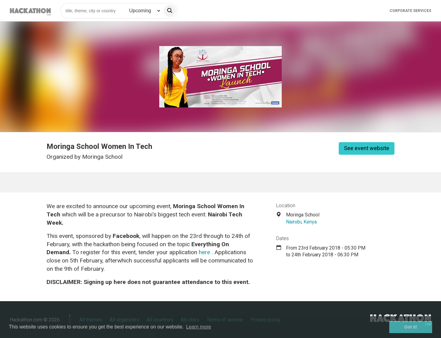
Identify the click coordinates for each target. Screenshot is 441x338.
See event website (366, 148)
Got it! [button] (410, 326)
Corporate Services (410, 11)
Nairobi (293, 222)
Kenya (310, 222)
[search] (170, 11)
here (204, 252)
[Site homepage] (30, 11)
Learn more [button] (198, 326)
